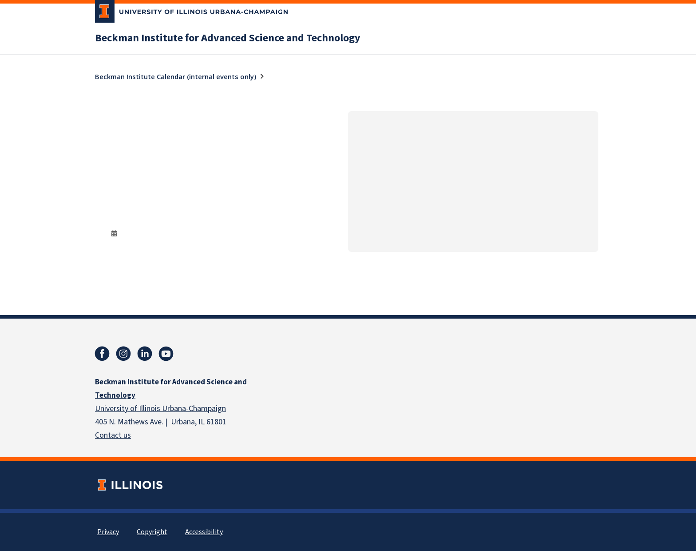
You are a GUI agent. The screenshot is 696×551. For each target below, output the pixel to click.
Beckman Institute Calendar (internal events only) (175, 76)
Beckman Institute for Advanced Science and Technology (227, 38)
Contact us (113, 435)
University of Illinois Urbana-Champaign (160, 408)
